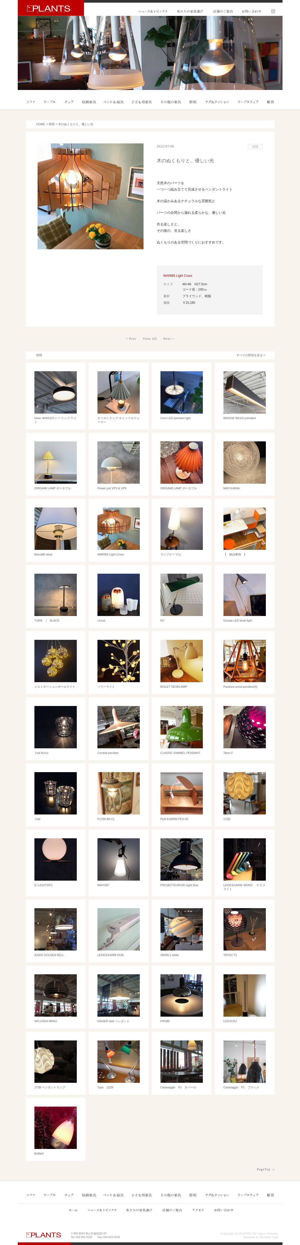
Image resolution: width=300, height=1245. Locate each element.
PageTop (264, 1169)
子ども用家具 (142, 101)
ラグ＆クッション (217, 101)
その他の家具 (170, 101)
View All (150, 339)
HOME (40, 124)
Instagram (271, 11)
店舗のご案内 (223, 11)
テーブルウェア (248, 101)
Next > (168, 339)
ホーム (73, 1210)
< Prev (131, 339)
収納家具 (89, 101)
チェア (69, 101)
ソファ (31, 101)
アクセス (197, 1210)
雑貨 (270, 101)
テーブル (50, 101)
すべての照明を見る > (250, 355)
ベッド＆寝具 (114, 101)
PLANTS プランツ (51, 8)
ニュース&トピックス (153, 11)
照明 (192, 101)
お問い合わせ (251, 11)
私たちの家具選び (190, 11)
